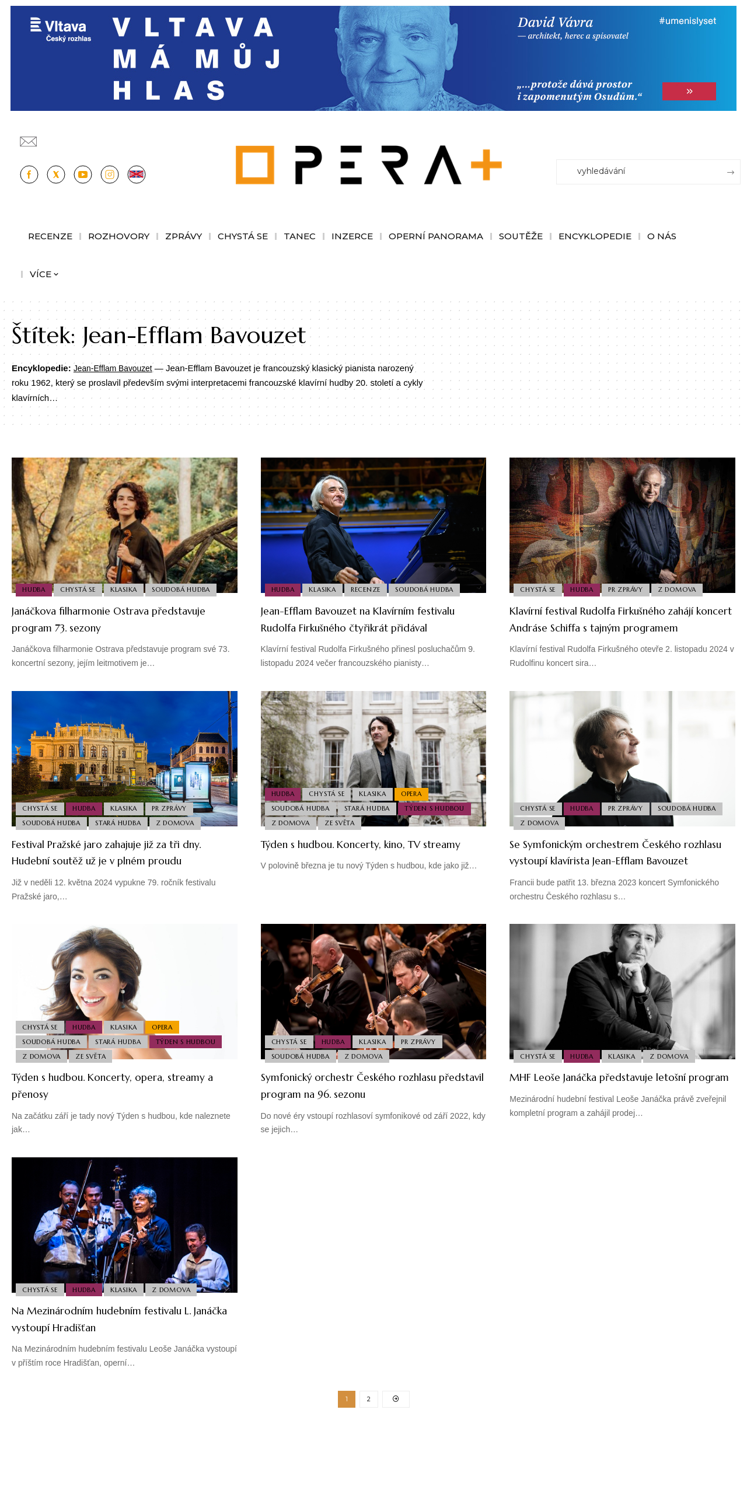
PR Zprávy (632, 588)
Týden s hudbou (441, 821)
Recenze (372, 588)
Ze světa (343, 839)
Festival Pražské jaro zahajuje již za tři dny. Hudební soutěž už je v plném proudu (123, 876)
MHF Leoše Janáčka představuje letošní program (603, 1118)
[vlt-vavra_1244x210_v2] (373, 57)
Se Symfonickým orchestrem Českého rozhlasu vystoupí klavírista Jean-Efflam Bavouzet (620, 876)
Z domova (685, 588)
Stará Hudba (122, 839)
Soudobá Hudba (190, 588)
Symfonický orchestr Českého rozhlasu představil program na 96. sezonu (365, 1126)
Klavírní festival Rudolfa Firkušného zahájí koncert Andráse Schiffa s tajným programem (613, 626)
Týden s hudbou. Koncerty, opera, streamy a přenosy (112, 1118)
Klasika (130, 588)
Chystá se (81, 588)
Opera (420, 804)
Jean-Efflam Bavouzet (116, 368)
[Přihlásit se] (734, 136)
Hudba (35, 588)
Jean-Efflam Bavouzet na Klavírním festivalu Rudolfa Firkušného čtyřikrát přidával (372, 626)
